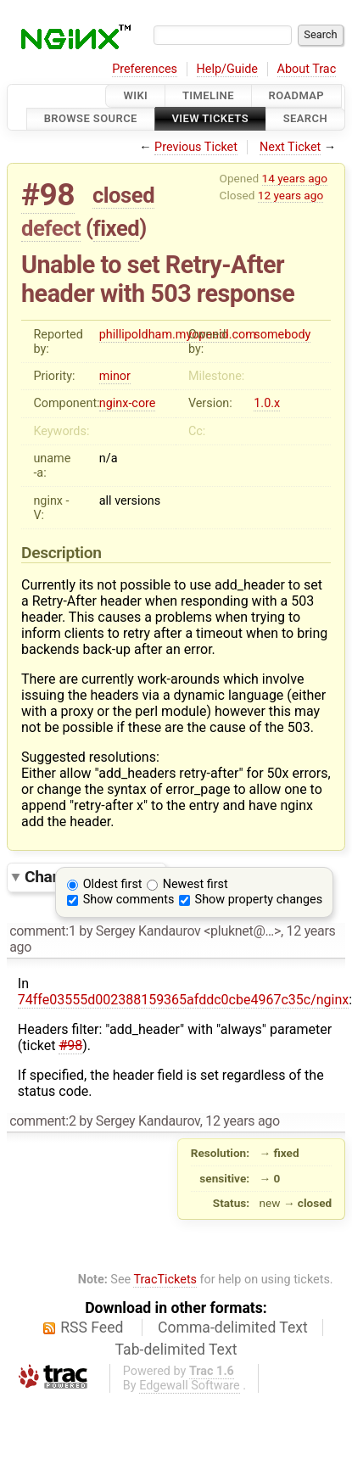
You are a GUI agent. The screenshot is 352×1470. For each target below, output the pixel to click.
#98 (48, 194)
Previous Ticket (195, 147)
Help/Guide (227, 69)
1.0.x (267, 403)
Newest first (195, 884)
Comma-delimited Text (233, 1327)
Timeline (208, 95)
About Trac (307, 69)
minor (115, 376)
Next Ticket (290, 147)
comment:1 (42, 931)
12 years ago (290, 195)
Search (305, 119)
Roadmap (297, 95)
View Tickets (210, 119)
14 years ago (294, 178)
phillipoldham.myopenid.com (177, 334)
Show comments (129, 899)
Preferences (144, 69)
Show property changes (258, 899)
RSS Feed (91, 1327)
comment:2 (42, 1121)
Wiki (135, 95)
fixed (116, 228)
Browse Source (90, 119)
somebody (282, 334)
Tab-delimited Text (176, 1349)
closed (123, 195)
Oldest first (112, 884)
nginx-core (127, 403)
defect (51, 228)
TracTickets (165, 1279)
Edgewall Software (189, 1385)
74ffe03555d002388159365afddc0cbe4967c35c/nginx (183, 1000)
